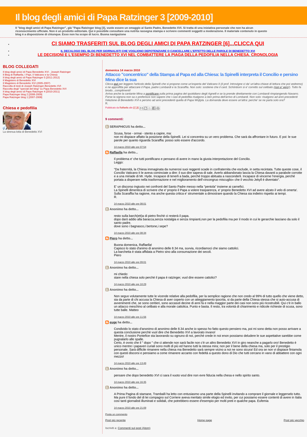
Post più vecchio (294, 420)
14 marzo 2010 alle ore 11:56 (130, 317)
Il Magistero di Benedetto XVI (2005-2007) (26, 83)
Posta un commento (116, 414)
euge (113, 322)
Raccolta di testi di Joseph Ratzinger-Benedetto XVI (32, 85)
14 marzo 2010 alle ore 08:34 (130, 233)
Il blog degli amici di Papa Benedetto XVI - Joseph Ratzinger (37, 71)
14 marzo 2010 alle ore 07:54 (130, 147)
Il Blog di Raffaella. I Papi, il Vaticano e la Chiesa (30, 74)
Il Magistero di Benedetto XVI (19, 80)
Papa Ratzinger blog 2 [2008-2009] (22, 94)
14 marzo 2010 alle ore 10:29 (130, 284)
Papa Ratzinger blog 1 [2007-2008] (22, 97)
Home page (204, 420)
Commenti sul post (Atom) (134, 428)
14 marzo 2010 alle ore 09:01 (130, 262)
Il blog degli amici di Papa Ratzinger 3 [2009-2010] (114, 17)
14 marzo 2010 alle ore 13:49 (130, 363)
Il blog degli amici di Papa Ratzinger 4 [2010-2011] (31, 91)
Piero (113, 238)
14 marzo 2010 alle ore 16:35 (130, 382)
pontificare (152, 93)
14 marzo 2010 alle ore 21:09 (130, 407)
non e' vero (281, 87)
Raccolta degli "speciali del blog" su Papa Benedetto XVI (35, 88)
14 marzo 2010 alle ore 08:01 (130, 203)
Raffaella (116, 152)
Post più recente (115, 420)
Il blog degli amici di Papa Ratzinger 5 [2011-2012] (31, 77)
